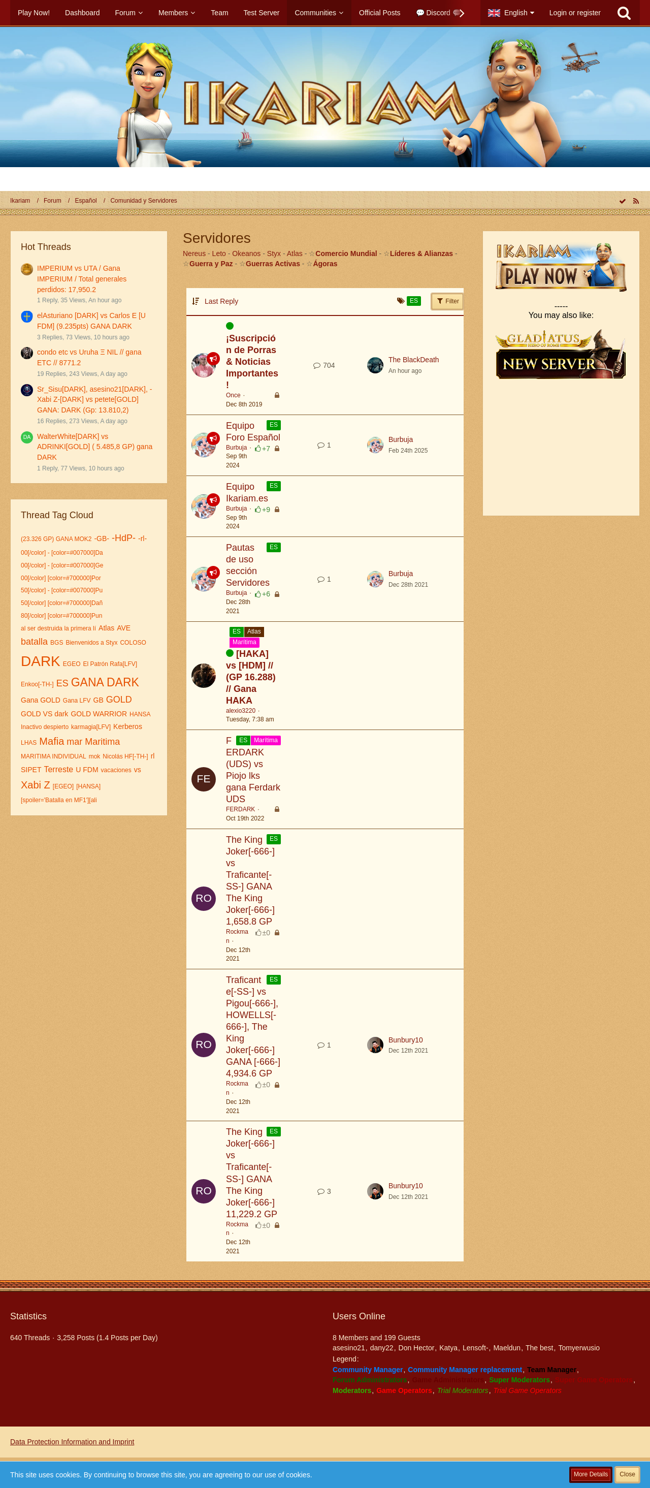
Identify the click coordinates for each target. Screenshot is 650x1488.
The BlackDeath (413, 360)
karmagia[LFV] (91, 727)
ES (62, 683)
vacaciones (116, 770)
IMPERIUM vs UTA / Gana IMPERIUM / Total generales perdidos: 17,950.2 (81, 278)
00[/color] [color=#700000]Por (61, 578)
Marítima (244, 642)
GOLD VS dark (44, 714)
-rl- (142, 538)
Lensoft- (476, 1348)
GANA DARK (105, 682)
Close (627, 1474)
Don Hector (417, 1348)
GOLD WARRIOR (99, 714)
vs (137, 770)
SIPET (31, 770)
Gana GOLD (40, 700)
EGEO (72, 664)
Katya (448, 1348)
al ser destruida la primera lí (58, 628)
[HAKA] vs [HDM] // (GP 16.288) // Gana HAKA (251, 677)
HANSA (139, 714)
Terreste (58, 769)
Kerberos (127, 726)
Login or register (575, 13)
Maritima (102, 742)
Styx (274, 253)
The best (539, 1348)
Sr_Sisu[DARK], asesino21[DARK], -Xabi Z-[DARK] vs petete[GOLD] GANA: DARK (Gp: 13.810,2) (94, 399)
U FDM (87, 770)
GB (98, 700)
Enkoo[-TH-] (37, 684)
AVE (124, 628)
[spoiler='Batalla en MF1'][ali (59, 800)
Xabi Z (35, 784)
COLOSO (133, 642)
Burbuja (236, 447)
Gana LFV (77, 700)
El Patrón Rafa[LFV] (110, 664)
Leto (219, 253)
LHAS (29, 742)
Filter (447, 301)
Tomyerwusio (579, 1348)
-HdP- (124, 538)
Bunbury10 (405, 1040)
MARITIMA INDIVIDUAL (53, 756)
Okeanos (246, 253)
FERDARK (240, 809)
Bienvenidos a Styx (91, 642)
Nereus (194, 253)
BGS (56, 642)
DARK (40, 661)
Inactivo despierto (45, 727)
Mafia (51, 741)
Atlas (106, 628)
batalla (34, 642)
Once (233, 395)
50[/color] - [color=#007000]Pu (62, 590)
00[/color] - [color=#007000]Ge (62, 565)
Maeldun (507, 1348)
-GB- (101, 538)
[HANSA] (88, 786)
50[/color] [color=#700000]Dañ (62, 603)
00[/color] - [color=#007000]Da (62, 552)
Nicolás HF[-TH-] (125, 756)
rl (153, 756)
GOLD (119, 699)
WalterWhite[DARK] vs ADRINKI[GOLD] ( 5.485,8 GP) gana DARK (94, 446)
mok (95, 756)
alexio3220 (240, 710)
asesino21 (349, 1348)
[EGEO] (63, 786)
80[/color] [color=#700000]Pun (61, 615)
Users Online (359, 1316)
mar (74, 742)
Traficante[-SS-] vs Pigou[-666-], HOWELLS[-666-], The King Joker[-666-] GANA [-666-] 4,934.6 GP (253, 1027)
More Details (591, 1474)
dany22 (382, 1348)
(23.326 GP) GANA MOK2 (56, 539)
